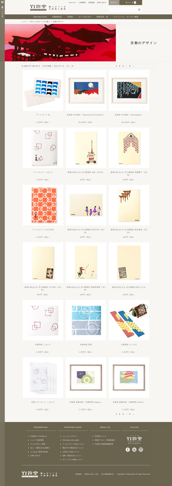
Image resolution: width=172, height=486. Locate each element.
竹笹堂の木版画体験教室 (104, 444)
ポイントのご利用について (73, 459)
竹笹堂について (101, 436)
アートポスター (85, 17)
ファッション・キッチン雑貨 (125, 17)
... (133, 66)
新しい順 (70, 66)
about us (72, 2)
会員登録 (91, 2)
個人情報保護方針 (108, 474)
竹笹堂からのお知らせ (38, 436)
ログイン (114, 2)
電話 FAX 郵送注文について (73, 448)
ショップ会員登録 (37, 440)
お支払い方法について (71, 452)
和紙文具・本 (102, 17)
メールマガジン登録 (37, 444)
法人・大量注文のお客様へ (40, 448)
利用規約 (78, 474)
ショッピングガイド (70, 436)
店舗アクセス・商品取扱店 (105, 440)
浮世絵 (70, 17)
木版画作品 (57, 17)
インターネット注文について (73, 444)
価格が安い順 (59, 66)
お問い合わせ (101, 2)
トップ (24, 22)
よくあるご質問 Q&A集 (39, 452)
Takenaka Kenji (40, 17)
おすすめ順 (47, 66)
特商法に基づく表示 (92, 474)
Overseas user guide (71, 440)
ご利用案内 (82, 2)
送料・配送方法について (72, 456)
